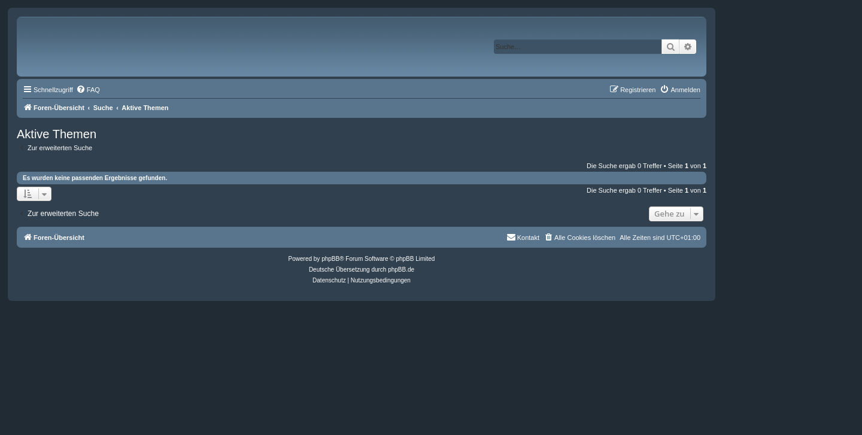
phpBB (330, 258)
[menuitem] (88, 90)
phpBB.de (401, 269)
